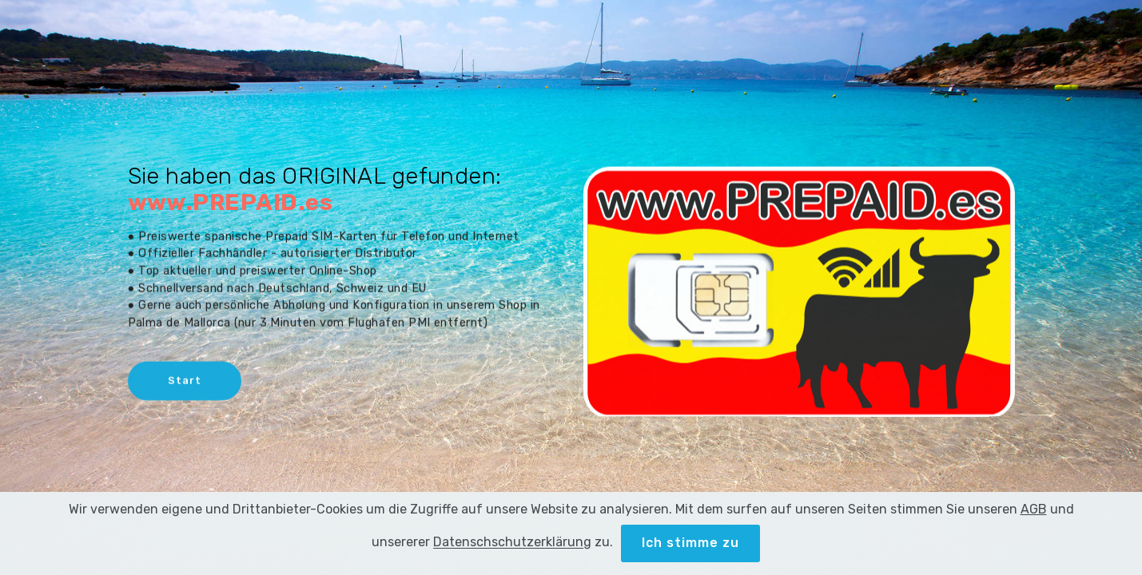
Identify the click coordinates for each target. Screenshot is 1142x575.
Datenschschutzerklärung (512, 553)
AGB (1034, 521)
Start (184, 381)
